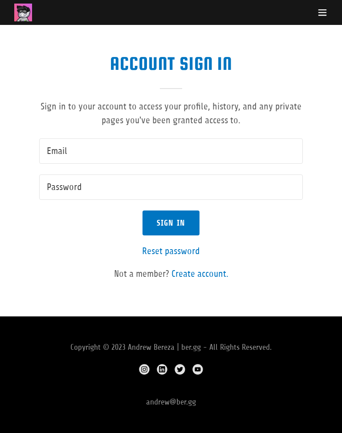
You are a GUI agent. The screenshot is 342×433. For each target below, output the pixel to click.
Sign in (171, 223)
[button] (322, 12)
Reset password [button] (171, 251)
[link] (23, 12)
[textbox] (171, 151)
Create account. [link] (199, 274)
